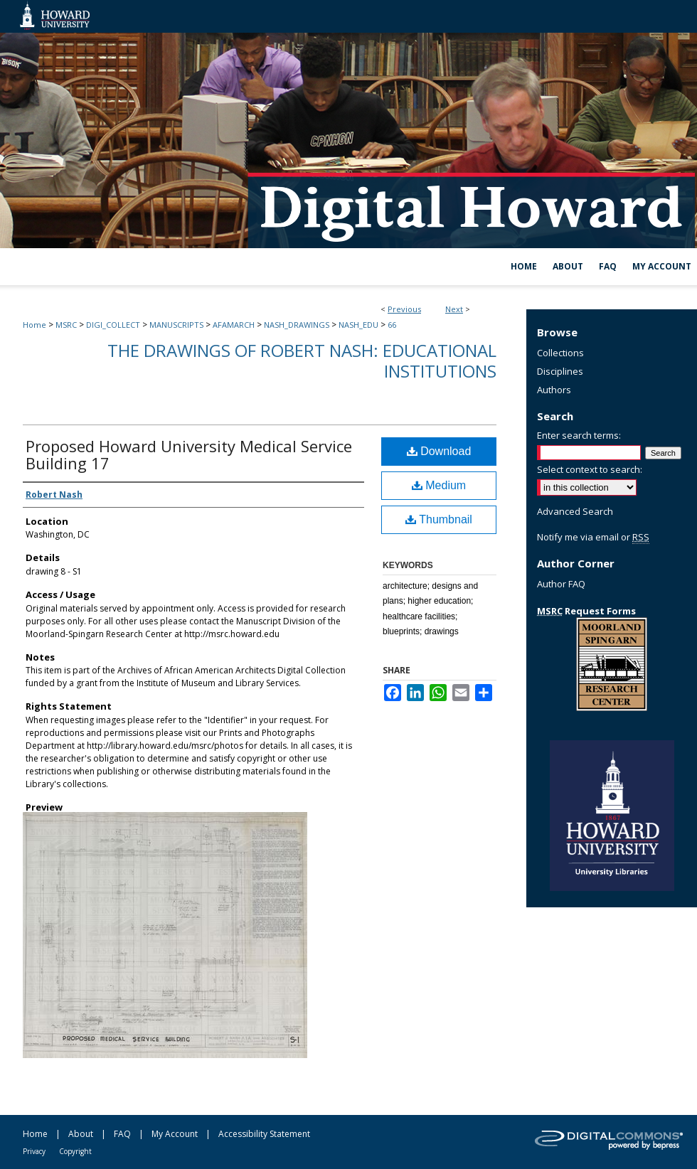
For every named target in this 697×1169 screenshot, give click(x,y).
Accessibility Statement (264, 1134)
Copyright (75, 1151)
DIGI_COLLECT (113, 324)
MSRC (66, 324)
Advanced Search (575, 511)
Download (439, 451)
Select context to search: (589, 469)
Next (454, 309)
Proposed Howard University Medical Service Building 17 (189, 454)
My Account (174, 1134)
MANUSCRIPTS (176, 324)
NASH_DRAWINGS (296, 324)
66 (392, 324)
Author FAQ (561, 583)
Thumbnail (438, 519)
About (80, 1134)
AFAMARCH (234, 324)
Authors (554, 389)
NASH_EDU (358, 324)
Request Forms (586, 610)
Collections (560, 352)
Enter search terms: (579, 435)
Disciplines (560, 371)
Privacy (34, 1151)
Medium (439, 485)
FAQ (122, 1134)
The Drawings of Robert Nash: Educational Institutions (301, 360)
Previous (404, 309)
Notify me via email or (593, 536)
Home (34, 324)
